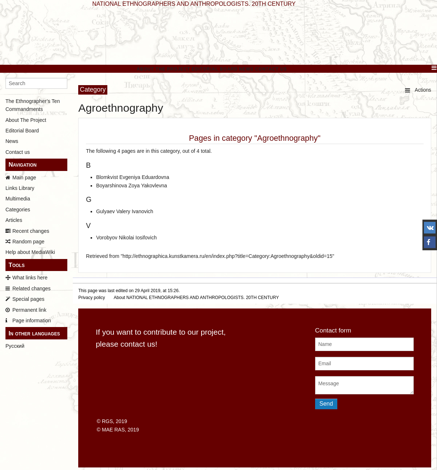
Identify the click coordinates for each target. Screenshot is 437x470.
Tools (16, 265)
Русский (14, 346)
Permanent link (29, 310)
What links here (29, 277)
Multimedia (17, 199)
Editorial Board (215, 69)
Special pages (28, 299)
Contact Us (271, 69)
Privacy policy (91, 297)
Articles (13, 220)
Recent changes (30, 231)
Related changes (31, 288)
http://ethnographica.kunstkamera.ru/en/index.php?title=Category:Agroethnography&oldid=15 (228, 256)
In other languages (34, 333)
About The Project (163, 69)
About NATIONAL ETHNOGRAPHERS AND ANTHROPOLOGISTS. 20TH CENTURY (196, 297)
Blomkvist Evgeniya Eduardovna (132, 177)
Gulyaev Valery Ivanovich (124, 211)
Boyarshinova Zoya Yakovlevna (131, 185)
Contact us (17, 152)
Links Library (19, 188)
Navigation (22, 164)
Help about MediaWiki (30, 252)
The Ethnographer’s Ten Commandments (32, 105)
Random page (28, 241)
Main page (24, 177)
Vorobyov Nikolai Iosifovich (126, 237)
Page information (31, 320)
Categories (17, 209)
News (246, 69)
